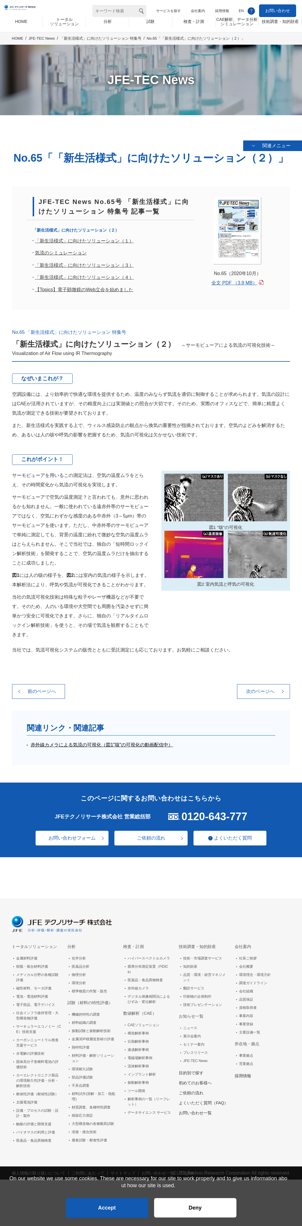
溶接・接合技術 (84, 1130)
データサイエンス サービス (149, 1110)
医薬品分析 (80, 964)
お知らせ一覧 (191, 1014)
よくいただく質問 (236, 835)
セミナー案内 (193, 1042)
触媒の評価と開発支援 (33, 1122)
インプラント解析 (142, 1072)
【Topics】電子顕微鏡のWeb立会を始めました (84, 287)
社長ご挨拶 (248, 956)
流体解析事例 (138, 1064)
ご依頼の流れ (151, 835)
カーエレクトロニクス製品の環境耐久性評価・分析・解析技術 (37, 1078)
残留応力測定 (82, 1113)
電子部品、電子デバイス (35, 1003)
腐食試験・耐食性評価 (89, 1138)
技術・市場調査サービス (202, 956)
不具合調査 (80, 1083)
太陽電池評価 (26, 1100)
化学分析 (79, 956)
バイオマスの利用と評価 (35, 1130)
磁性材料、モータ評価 (33, 986)
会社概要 (246, 964)
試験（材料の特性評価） (90, 1000)
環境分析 (79, 981)
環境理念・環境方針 (255, 973)
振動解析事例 (138, 1080)
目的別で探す (191, 1070)
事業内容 (246, 1014)
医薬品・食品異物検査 (33, 1138)
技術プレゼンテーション (202, 1003)
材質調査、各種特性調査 (91, 1105)
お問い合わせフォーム (68, 835)
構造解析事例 (138, 1031)
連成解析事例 (138, 1048)
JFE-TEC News (42, 43)
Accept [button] (107, 1204)
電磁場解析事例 (140, 1056)
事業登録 (246, 1022)
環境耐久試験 (82, 1067)
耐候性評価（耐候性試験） (37, 1092)
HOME (17, 43)
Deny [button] (194, 1204)
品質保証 (246, 997)
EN (241, 11)
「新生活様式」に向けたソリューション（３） (84, 262)
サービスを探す (168, 11)
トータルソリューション (34, 944)
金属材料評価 (26, 956)
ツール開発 (136, 1089)
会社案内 (198, 11)
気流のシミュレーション (61, 250)
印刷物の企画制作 (197, 994)
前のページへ (42, 688)
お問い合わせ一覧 (195, 1110)
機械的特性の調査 (86, 1012)
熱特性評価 (80, 1045)
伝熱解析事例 (138, 1039)
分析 (71, 944)
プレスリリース (195, 1051)
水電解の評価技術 (30, 1051)
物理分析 (79, 973)
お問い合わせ (277, 10)
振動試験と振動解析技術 (91, 1029)
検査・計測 (133, 944)
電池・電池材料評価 (32, 994)
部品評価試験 (82, 1075)
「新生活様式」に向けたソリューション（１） (84, 238)
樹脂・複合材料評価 (32, 964)
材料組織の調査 (84, 1021)
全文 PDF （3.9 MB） (234, 280)
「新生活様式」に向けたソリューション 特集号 (100, 43)
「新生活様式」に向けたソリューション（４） (84, 275)
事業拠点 (246, 1053)
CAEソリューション (144, 1023)
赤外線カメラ (138, 986)
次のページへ (260, 688)
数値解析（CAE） (139, 1011)
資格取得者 (248, 1006)
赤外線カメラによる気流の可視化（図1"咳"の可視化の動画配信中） (102, 742)
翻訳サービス (193, 986)
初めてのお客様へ (195, 1080)
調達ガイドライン (253, 981)
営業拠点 (246, 1062)
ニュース (190, 1026)
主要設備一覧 (249, 1030)
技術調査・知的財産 (197, 944)
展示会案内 (192, 1034)
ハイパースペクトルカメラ (149, 956)
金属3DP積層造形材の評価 (93, 1037)
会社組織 (246, 989)
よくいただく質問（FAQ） (203, 1100)
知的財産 (190, 964)
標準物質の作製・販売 (89, 989)
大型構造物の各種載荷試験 (93, 1122)
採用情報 (222, 11)
